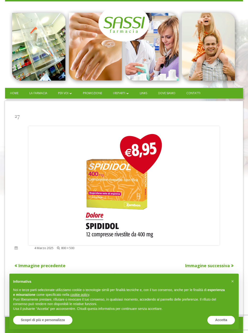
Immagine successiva (207, 265)
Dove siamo (166, 93)
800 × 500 (67, 248)
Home (14, 93)
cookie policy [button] (79, 295)
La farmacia (38, 93)
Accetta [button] (221, 320)
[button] (232, 281)
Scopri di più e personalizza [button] (43, 320)
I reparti (119, 93)
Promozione (92, 93)
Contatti (193, 93)
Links (143, 93)
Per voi (63, 93)
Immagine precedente (41, 265)
